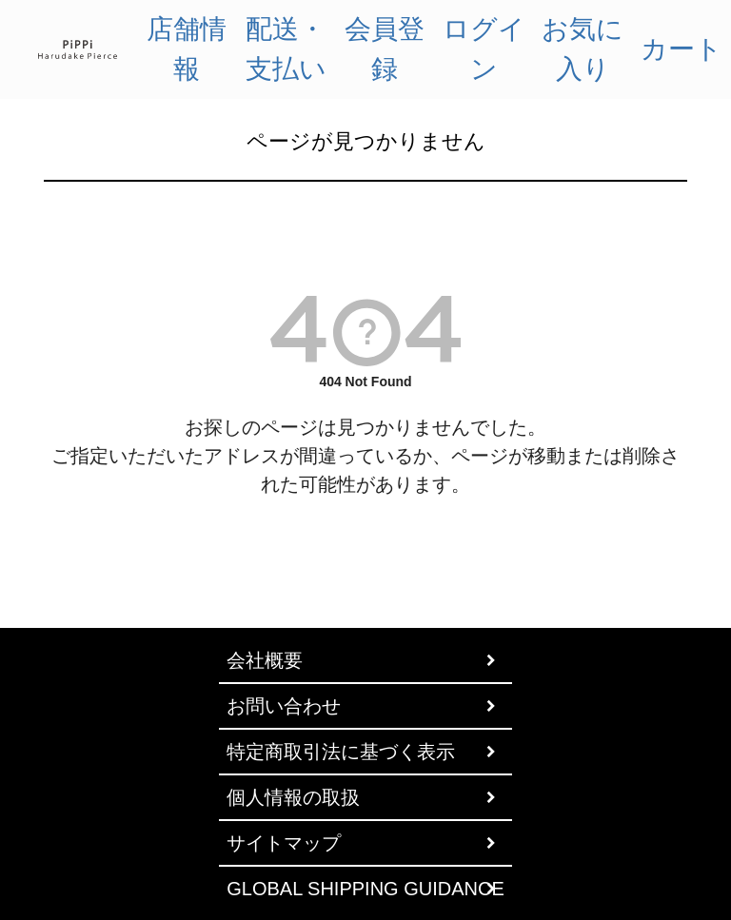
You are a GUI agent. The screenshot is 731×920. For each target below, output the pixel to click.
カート (681, 49)
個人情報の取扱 (293, 797)
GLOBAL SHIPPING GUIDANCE (365, 888)
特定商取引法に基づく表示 (341, 751)
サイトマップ (284, 842)
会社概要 (265, 660)
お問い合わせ (284, 705)
